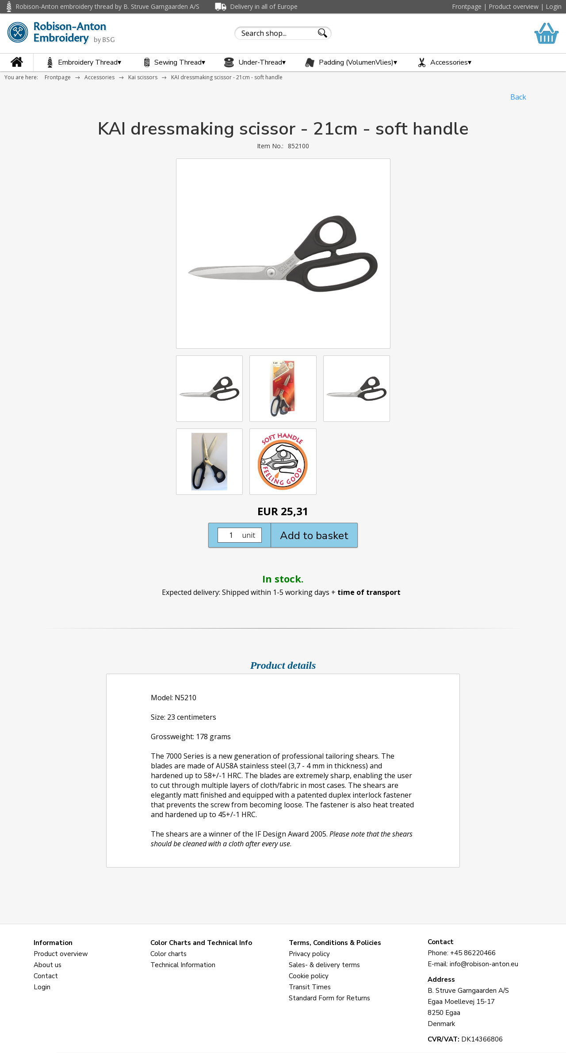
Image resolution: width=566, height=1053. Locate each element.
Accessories (443, 62)
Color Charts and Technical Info (201, 942)
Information (53, 942)
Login (554, 6)
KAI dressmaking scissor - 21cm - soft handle (227, 77)
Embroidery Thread (81, 62)
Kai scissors (142, 77)
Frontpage (467, 6)
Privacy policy (309, 953)
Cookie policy (309, 976)
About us (47, 964)
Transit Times (310, 987)
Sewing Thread (172, 62)
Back (518, 97)
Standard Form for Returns (329, 998)
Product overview (514, 6)
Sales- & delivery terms (324, 964)
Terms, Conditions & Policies (335, 942)
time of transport (369, 592)
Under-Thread (254, 62)
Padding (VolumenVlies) (350, 62)
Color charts (168, 953)
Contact (46, 976)
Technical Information (182, 964)
